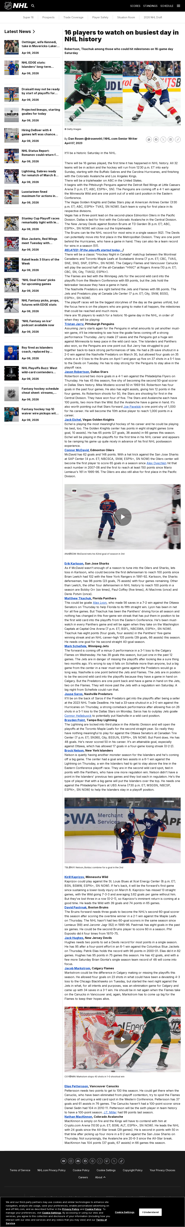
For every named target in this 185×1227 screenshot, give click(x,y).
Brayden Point (74, 720)
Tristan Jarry (73, 324)
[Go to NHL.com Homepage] (16, 5)
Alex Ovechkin (156, 463)
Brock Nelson (74, 750)
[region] (92, 1212)
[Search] (33, 6)
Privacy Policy (70, 1209)
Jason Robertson (76, 372)
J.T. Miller (110, 1112)
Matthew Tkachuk (77, 598)
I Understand (150, 1212)
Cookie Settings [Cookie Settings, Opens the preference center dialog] (124, 1212)
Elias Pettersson (76, 1086)
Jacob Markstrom (77, 968)
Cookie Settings (51, 1212)
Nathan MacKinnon (78, 1116)
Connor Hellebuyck (77, 716)
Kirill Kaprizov (74, 877)
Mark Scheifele (75, 646)
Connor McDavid (76, 450)
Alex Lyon (100, 602)
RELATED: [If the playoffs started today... (93, 250)
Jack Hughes (73, 938)
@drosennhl (93, 138)
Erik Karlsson (73, 563)
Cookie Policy (93, 1209)
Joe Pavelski (132, 406)
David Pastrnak (75, 907)
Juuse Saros (73, 694)
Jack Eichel (72, 419)
